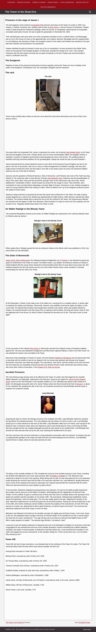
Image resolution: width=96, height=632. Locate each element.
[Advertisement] (47, 135)
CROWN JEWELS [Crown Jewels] (52, 2)
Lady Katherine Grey (54, 178)
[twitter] (2, 308)
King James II (35, 348)
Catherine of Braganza (63, 358)
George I (79, 384)
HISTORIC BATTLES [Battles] (82, 2)
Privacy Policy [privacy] (87, 629)
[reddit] (2, 315)
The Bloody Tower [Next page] (84, 622)
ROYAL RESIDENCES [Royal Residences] (67, 2)
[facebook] (2, 304)
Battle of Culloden (58, 476)
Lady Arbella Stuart (73, 152)
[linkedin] (2, 312)
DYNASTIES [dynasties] (11, 2)
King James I (55, 27)
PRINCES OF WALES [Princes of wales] (23, 2)
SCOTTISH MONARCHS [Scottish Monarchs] (48, 7)
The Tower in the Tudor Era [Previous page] (15, 622)
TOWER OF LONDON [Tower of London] (39, 2)
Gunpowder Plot (37, 25)
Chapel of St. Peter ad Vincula (49, 367)
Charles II (65, 260)
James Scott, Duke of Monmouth (18, 260)
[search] (90, 11)
